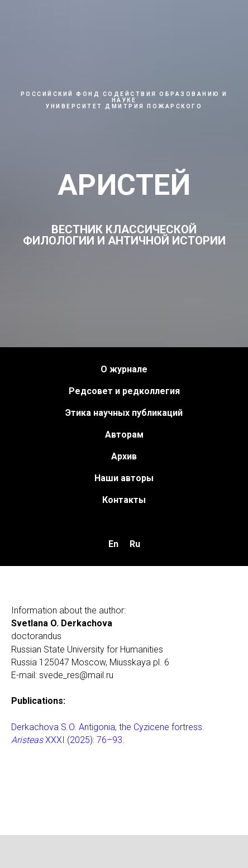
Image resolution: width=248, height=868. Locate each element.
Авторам (124, 434)
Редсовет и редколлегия (124, 391)
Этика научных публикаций (124, 412)
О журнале (124, 369)
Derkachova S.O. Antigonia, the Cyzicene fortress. (107, 727)
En (113, 544)
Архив (124, 456)
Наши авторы (124, 478)
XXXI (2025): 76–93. (84, 740)
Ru (135, 544)
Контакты (124, 500)
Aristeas (27, 740)
